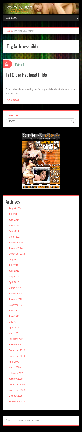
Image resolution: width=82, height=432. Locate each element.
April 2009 (14, 361)
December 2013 (17, 254)
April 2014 (14, 231)
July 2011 (13, 310)
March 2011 (15, 333)
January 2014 (16, 248)
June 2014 (14, 219)
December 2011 (17, 305)
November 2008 (17, 390)
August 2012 (15, 259)
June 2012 (14, 271)
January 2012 (16, 299)
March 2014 (15, 236)
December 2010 (17, 350)
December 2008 (17, 384)
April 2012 (14, 282)
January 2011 (16, 344)
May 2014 (14, 225)
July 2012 (13, 265)
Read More (12, 99)
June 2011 (14, 316)
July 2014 (13, 214)
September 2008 (17, 401)
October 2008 (16, 396)
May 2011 (14, 322)
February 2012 (16, 293)
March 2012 (15, 288)
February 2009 (16, 373)
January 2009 (16, 378)
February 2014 (16, 242)
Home (9, 31)
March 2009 (15, 367)
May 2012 (14, 276)
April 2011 (14, 327)
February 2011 (16, 339)
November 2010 (17, 356)
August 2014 (15, 208)
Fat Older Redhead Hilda (26, 75)
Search (13, 115)
